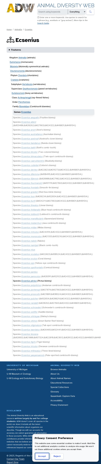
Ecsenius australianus (32, 134)
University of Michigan (17, 369)
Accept (42, 456)
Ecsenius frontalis (30, 187)
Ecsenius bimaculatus (32, 156)
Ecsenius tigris (28, 341)
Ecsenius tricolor (29, 346)
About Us (55, 373)
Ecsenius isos (28, 196)
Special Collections (59, 387)
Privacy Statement (59, 404)
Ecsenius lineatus (30, 205)
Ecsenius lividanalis (30, 209)
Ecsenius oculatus (30, 254)
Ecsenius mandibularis (32, 218)
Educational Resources (61, 382)
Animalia (18, 29)
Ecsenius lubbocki (30, 214)
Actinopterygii (24, 97)
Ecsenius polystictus (31, 285)
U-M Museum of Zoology (19, 373)
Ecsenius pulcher (29, 298)
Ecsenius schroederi (31, 307)
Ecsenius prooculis (30, 294)
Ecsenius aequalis (30, 117)
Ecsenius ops (27, 263)
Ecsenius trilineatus (31, 350)
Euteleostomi (18, 93)
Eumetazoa (15, 62)
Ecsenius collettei (30, 165)
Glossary (54, 391)
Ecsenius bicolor (29, 152)
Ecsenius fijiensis (29, 178)
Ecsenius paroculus (31, 276)
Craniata (15, 79)
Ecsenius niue (28, 249)
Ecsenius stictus (29, 320)
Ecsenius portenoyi (30, 289)
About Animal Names (60, 378)
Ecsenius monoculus (31, 236)
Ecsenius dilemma (30, 174)
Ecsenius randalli (29, 303)
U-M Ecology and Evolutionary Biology (25, 378)
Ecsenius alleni (28, 122)
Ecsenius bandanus (30, 143)
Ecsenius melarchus (31, 223)
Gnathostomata (30, 88)
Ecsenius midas (29, 227)
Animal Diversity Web (65, 5)
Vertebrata (27, 84)
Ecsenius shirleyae (30, 316)
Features (16, 49)
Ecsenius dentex (29, 169)
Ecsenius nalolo (29, 240)
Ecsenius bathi (28, 147)
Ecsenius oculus (29, 258)
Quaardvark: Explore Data (62, 396)
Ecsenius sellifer (29, 311)
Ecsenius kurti (28, 200)
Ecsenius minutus (30, 231)
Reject (57, 456)
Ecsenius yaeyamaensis (33, 355)
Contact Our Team (15, 458)
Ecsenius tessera (29, 334)
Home (9, 29)
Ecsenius (28, 29)
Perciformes (24, 102)
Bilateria (14, 66)
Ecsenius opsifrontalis (32, 267)
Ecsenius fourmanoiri (31, 183)
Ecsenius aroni (28, 129)
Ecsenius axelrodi (30, 138)
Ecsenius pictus (29, 280)
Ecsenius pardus (29, 271)
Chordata (22, 75)
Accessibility (56, 400)
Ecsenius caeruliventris (32, 160)
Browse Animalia (58, 369)
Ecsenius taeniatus (30, 329)
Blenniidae (24, 106)
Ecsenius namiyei (29, 245)
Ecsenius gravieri (29, 191)
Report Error (12, 462)
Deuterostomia (17, 70)
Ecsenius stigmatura (31, 325)
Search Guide (43, 23)
